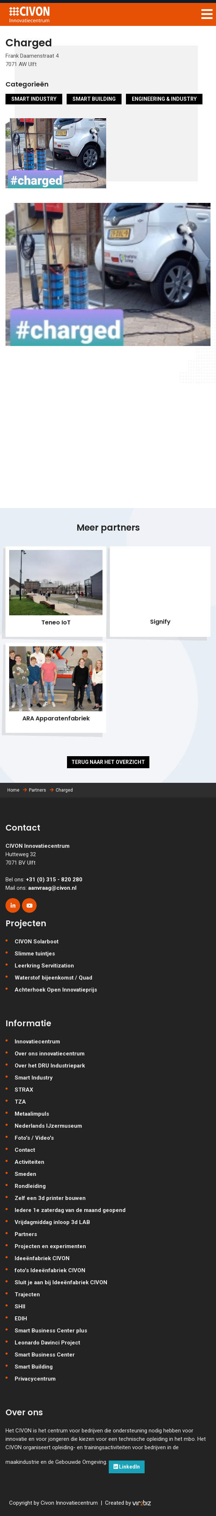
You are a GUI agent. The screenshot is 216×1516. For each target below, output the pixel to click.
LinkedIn (126, 1467)
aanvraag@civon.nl (52, 888)
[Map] (108, 446)
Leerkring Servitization (44, 965)
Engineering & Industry (164, 99)
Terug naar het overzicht (108, 762)
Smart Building (94, 99)
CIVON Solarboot (37, 941)
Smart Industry (33, 99)
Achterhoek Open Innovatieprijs (56, 989)
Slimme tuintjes (35, 953)
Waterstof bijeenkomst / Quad (53, 977)
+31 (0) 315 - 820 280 (54, 879)
